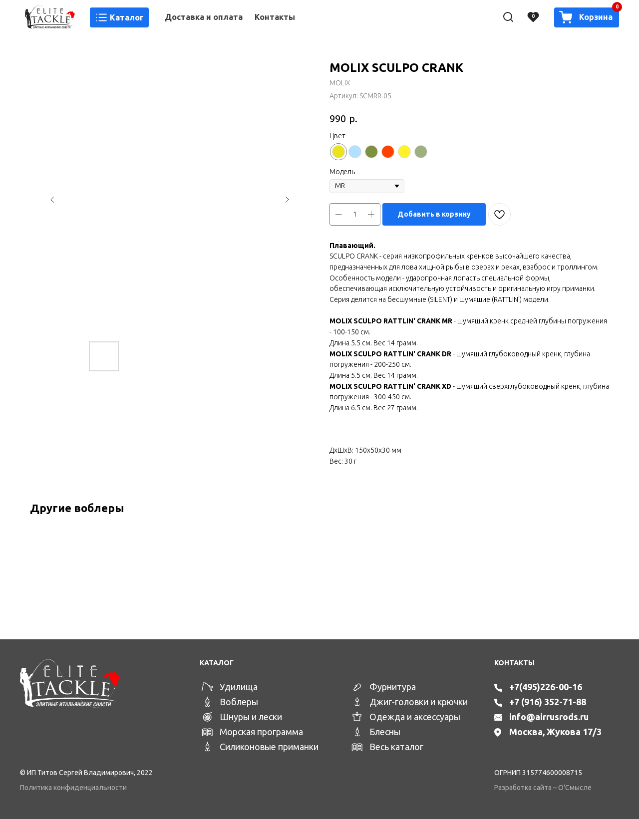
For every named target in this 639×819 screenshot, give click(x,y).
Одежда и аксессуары (414, 717)
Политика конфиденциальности (73, 788)
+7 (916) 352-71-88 (547, 702)
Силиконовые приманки (269, 747)
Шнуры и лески (251, 717)
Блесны (384, 732)
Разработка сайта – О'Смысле (543, 788)
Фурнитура (392, 687)
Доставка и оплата (204, 16)
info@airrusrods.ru (549, 717)
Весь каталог (396, 747)
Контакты (275, 16)
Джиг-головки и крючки (418, 702)
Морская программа (261, 732)
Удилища (239, 687)
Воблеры (239, 702)
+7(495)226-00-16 (545, 687)
